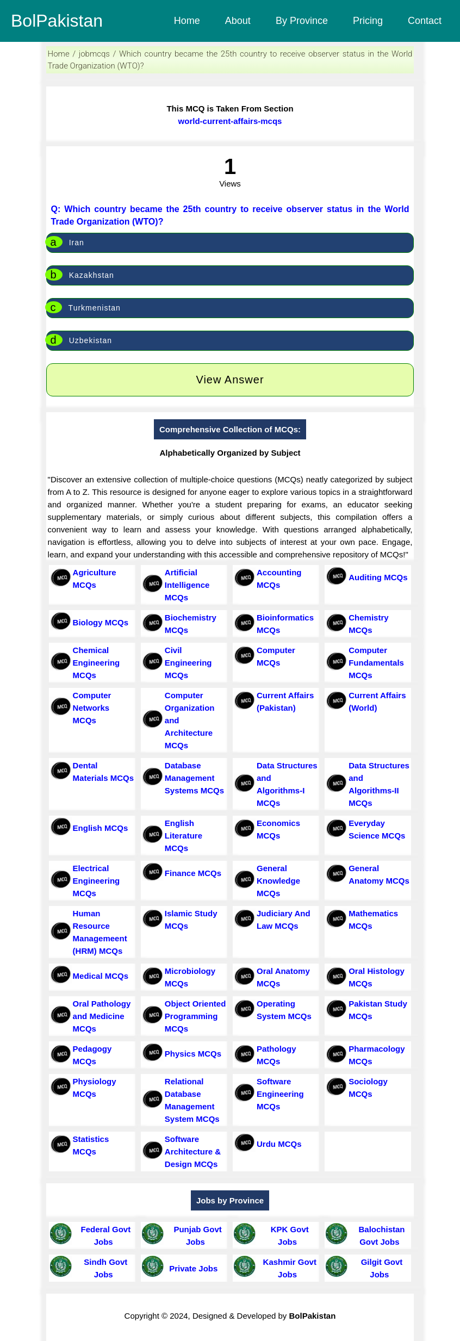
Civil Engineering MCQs (188, 662)
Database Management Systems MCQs (194, 778)
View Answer (230, 380)
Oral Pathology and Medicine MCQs (102, 1016)
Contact (425, 20)
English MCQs (100, 828)
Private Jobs (191, 1268)
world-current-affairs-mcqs (230, 121)
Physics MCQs (193, 1053)
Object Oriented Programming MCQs (195, 1016)
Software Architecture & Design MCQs (193, 1151)
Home (187, 20)
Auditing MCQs (378, 577)
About (238, 20)
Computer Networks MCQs (92, 708)
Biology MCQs (101, 622)
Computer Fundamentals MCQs (376, 662)
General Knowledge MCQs (278, 881)
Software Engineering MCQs (280, 1094)
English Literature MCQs (183, 835)
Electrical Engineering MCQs (96, 881)
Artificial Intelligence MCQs (187, 585)
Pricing (368, 20)
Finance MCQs (193, 873)
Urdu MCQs (279, 1143)
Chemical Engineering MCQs (96, 662)
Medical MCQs (101, 975)
